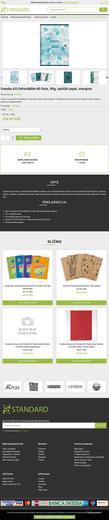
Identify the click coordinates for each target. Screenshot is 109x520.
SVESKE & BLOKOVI (41, 17)
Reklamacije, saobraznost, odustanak (89, 457)
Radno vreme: (7, 481)
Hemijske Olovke (9, 457)
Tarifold (41, 454)
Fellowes (42, 449)
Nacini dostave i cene (83, 460)
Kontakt (41, 481)
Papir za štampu (9, 449)
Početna (4, 17)
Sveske (54, 17)
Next (107, 77)
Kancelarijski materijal (11, 451)
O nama (41, 479)
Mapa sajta (42, 490)
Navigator (42, 457)
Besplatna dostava (81, 451)
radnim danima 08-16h (11, 484)
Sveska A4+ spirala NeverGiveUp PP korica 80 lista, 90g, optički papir (28, 287)
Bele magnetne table (10, 460)
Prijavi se (100, 425)
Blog (40, 487)
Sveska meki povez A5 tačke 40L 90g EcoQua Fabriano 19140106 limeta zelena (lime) (27, 345)
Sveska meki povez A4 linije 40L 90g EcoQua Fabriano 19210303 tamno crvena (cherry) (81, 345)
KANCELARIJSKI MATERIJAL (21, 17)
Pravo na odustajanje (82, 465)
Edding (41, 451)
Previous (2, 77)
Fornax (41, 460)
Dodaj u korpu (29, 138)
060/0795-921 (8, 479)
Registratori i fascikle (11, 454)
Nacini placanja (80, 463)
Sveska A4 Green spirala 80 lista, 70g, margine (81, 286)
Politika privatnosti (81, 454)
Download (42, 484)
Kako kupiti (78, 449)
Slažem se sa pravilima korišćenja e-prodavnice (54, 517)
